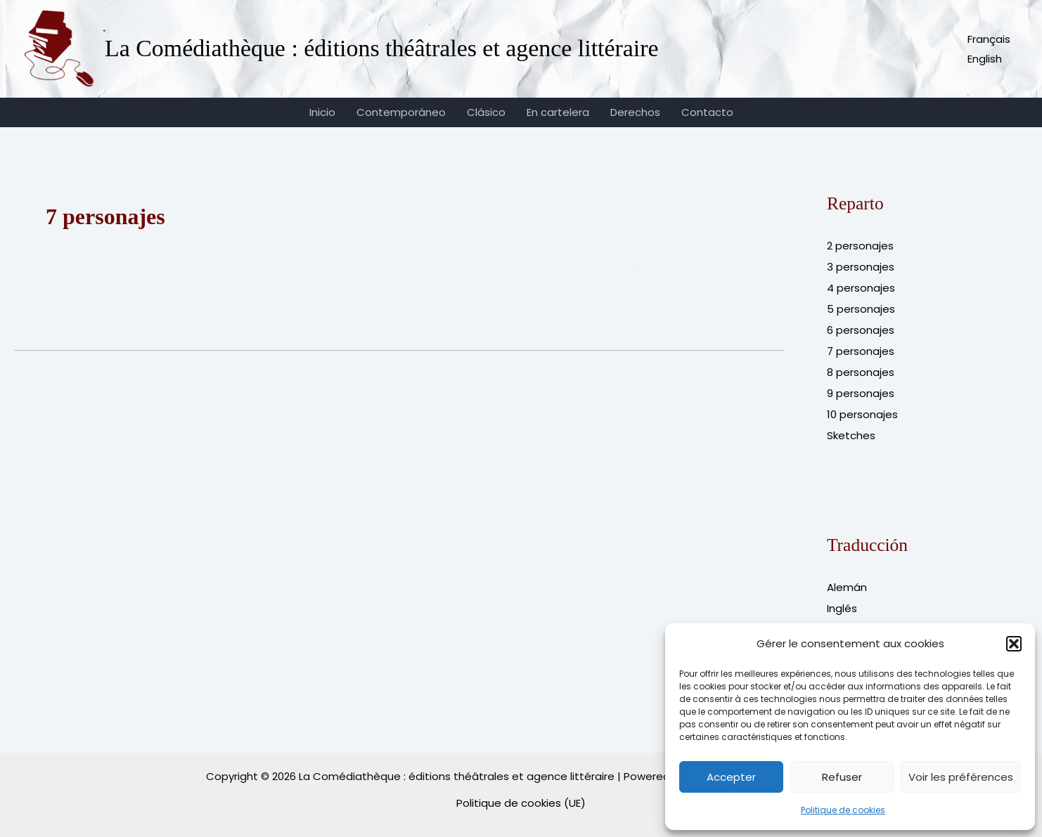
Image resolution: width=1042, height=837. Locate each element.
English (984, 58)
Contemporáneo (401, 112)
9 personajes (860, 393)
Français (988, 39)
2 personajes (860, 245)
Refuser (842, 777)
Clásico (486, 112)
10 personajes (862, 414)
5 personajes (861, 308)
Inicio (322, 112)
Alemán (847, 587)
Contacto (707, 112)
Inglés (842, 608)
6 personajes (860, 330)
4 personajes (861, 287)
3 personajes (860, 266)
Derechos (635, 112)
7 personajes (860, 351)
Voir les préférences (960, 777)
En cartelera (558, 112)
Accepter (731, 777)
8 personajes (860, 372)
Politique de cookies (843, 810)
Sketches (851, 435)
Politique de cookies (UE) (521, 803)
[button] (1014, 644)
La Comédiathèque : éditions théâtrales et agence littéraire (382, 48)
